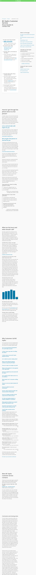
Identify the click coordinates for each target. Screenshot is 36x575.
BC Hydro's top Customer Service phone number (27, 35)
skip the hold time (13, 89)
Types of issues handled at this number (27, 45)
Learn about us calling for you (7, 136)
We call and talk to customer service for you (27, 38)
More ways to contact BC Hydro (25, 46)
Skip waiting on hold (7, 48)
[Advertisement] (10, 66)
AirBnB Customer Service (24, 69)
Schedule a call (6, 49)
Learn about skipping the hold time (8, 151)
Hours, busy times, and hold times (26, 43)
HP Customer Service (24, 70)
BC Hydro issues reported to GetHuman (9, 456)
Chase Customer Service (24, 72)
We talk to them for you (8, 47)
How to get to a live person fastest (26, 41)
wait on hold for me (5, 309)
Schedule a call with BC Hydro (7, 254)
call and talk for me (13, 307)
